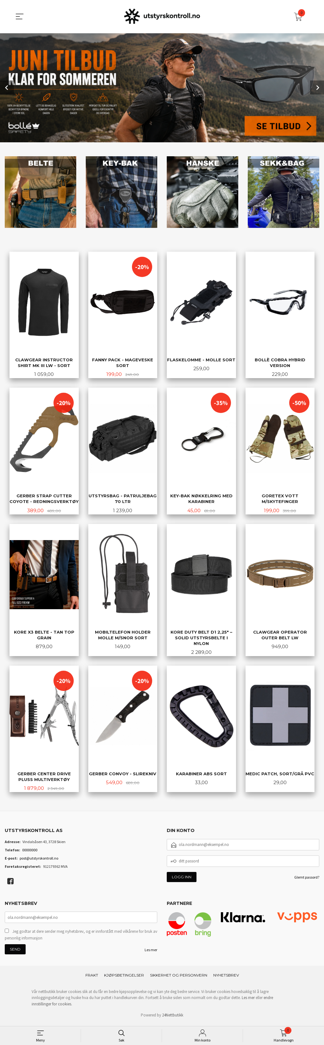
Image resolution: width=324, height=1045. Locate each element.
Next (317, 87)
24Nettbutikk (172, 1017)
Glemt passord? (306, 879)
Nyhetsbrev (226, 977)
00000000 (29, 851)
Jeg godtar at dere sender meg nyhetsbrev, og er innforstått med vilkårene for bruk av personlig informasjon (81, 937)
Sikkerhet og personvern (178, 977)
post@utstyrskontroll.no (39, 860)
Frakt (91, 977)
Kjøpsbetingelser (124, 977)
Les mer (151, 952)
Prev (7, 87)
